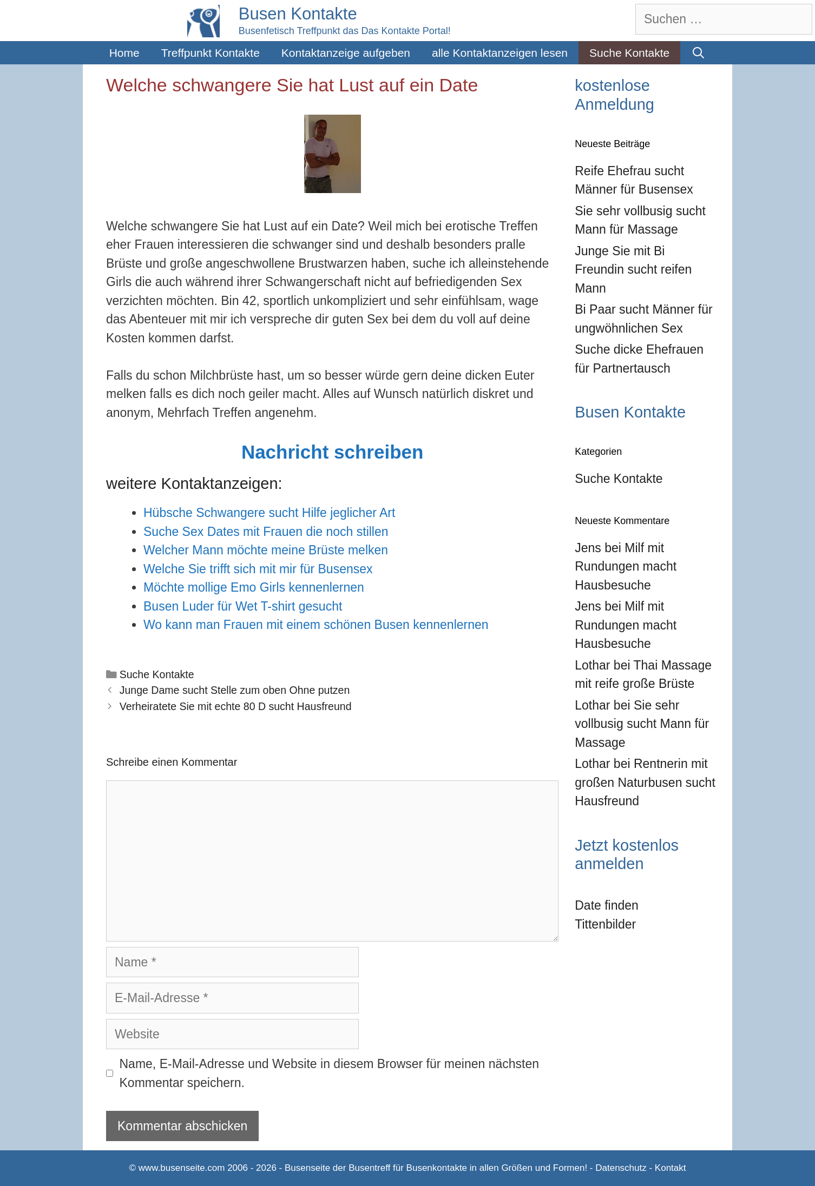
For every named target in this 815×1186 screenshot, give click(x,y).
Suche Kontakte (629, 53)
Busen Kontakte (298, 13)
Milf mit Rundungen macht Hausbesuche (625, 566)
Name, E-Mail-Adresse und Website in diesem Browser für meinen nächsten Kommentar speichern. (330, 1073)
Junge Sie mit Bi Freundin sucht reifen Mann (633, 269)
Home (124, 53)
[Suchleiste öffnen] (698, 52)
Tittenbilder (605, 924)
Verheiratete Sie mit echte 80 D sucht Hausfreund (236, 706)
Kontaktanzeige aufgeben (345, 53)
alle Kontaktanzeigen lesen (500, 53)
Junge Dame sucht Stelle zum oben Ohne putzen (235, 690)
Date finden (607, 905)
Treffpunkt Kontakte (210, 53)
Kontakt (670, 1168)
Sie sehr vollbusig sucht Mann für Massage (642, 724)
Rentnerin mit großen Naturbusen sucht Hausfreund (645, 782)
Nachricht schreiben (332, 451)
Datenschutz (621, 1168)
